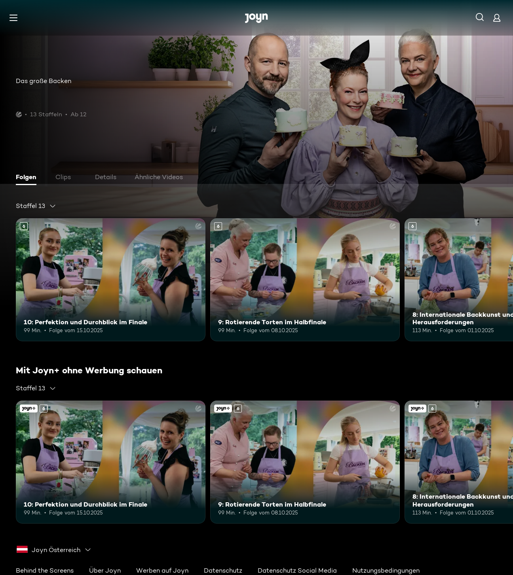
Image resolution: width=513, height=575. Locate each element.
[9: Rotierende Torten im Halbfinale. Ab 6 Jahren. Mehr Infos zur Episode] (305, 279)
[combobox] (36, 206)
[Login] (496, 18)
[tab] (28, 178)
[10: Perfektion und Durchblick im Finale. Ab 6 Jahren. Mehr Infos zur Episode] (110, 279)
